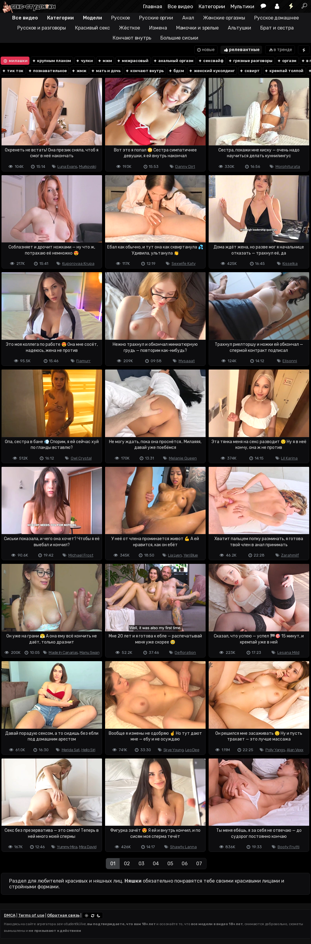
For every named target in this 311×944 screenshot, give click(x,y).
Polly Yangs (275, 750)
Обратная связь (63, 915)
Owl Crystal (81, 458)
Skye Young (173, 750)
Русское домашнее (276, 18)
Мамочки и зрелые (197, 28)
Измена (158, 28)
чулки (84, 60)
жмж (78, 70)
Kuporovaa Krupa (78, 263)
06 (185, 863)
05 (170, 863)
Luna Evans (67, 166)
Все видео (180, 6)
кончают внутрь (144, 70)
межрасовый (133, 60)
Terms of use (31, 915)
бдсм (176, 70)
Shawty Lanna (183, 847)
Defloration (185, 652)
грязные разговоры (250, 60)
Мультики (242, 6)
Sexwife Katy (184, 263)
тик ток (12, 70)
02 (127, 863)
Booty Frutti (288, 847)
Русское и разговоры (41, 28)
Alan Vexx (295, 750)
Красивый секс (92, 28)
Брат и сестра (277, 28)
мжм (104, 60)
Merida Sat (71, 750)
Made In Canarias (63, 652)
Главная (152, 6)
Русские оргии (156, 18)
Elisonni (289, 361)
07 (199, 863)
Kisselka (290, 263)
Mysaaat (187, 361)
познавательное (47, 70)
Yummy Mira (67, 847)
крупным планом (51, 60)
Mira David (87, 847)
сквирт (249, 70)
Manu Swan (89, 652)
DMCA (9, 915)
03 (141, 863)
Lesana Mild (288, 652)
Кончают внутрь (132, 38)
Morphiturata (287, 166)
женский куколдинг (212, 70)
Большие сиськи (179, 38)
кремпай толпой (283, 70)
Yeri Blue (190, 555)
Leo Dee (192, 750)
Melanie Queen (183, 458)
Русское (120, 18)
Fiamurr (83, 361)
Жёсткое (129, 28)
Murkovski (87, 166)
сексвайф (211, 60)
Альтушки (239, 28)
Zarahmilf (290, 555)
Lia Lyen (174, 555)
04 (156, 863)
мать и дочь (106, 70)
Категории (212, 6)
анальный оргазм (173, 60)
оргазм (286, 60)
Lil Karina (289, 458)
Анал (188, 18)
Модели (92, 18)
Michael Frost (80, 555)
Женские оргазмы (224, 18)
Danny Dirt (185, 166)
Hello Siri (88, 750)
